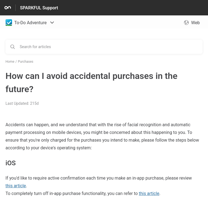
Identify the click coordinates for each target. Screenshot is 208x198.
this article (15, 185)
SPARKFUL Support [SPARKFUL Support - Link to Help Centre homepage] (39, 7)
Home (9, 62)
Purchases (25, 62)
